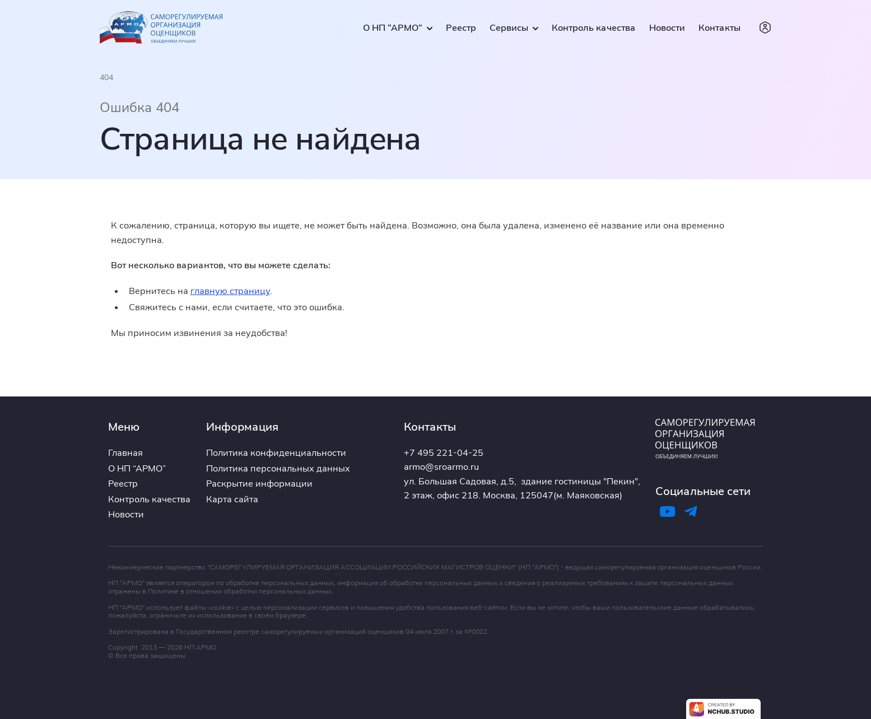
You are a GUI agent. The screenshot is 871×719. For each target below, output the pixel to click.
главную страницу (230, 290)
